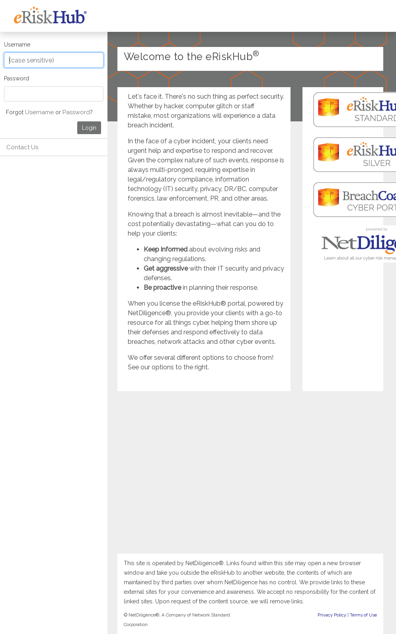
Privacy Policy (332, 615)
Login (89, 128)
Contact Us (22, 147)
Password (16, 78)
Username (17, 44)
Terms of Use (363, 615)
